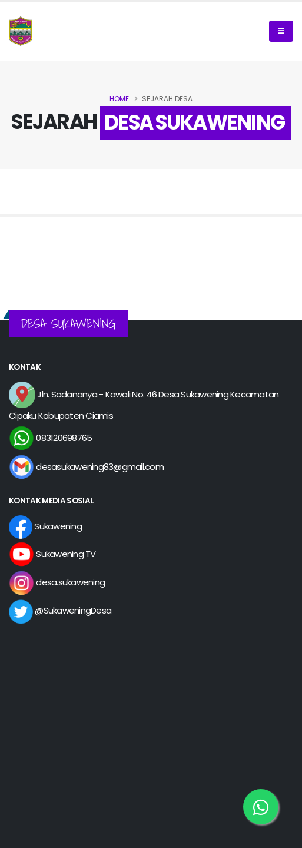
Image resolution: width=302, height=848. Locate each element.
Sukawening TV (52, 554)
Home (119, 99)
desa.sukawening (57, 582)
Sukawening (45, 526)
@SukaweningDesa (60, 610)
